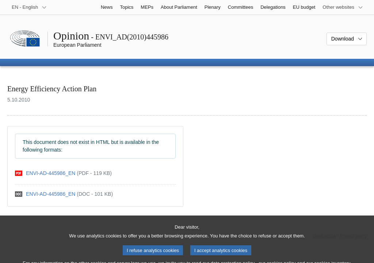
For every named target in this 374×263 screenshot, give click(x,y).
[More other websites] (343, 7)
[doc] (64, 194)
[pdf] (63, 173)
